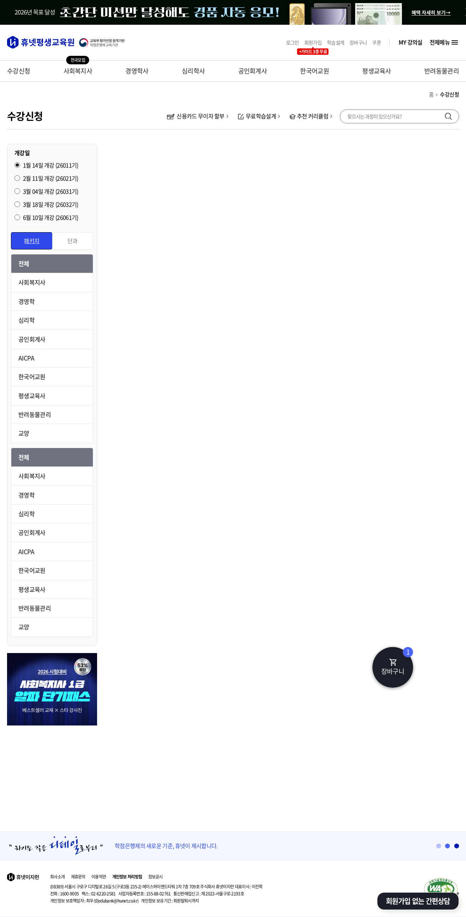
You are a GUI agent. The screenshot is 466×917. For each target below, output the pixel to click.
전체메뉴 (444, 42)
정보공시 (155, 877)
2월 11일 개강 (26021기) (50, 178)
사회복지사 (78, 71)
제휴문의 (78, 877)
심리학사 (193, 71)
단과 (72, 240)
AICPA (26, 357)
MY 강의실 (411, 42)
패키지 (31, 240)
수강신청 (18, 71)
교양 (23, 433)
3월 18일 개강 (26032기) (50, 204)
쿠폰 (376, 43)
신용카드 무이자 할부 (196, 116)
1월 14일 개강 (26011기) (50, 165)
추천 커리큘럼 (308, 116)
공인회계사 (252, 71)
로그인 (292, 43)
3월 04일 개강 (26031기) (50, 191)
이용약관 (98, 877)
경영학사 (136, 71)
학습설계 (335, 43)
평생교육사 (376, 71)
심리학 (26, 320)
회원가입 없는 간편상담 (418, 901)
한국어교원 (314, 71)
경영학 (26, 301)
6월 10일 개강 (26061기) (50, 217)
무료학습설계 (257, 116)
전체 (23, 263)
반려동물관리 (441, 71)
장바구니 (358, 43)
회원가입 (313, 43)
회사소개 (57, 877)
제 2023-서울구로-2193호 (208, 893)
